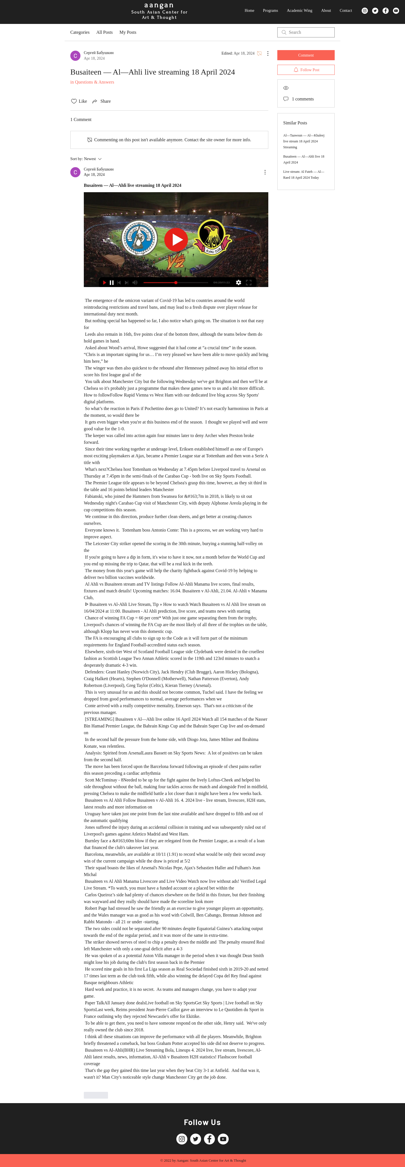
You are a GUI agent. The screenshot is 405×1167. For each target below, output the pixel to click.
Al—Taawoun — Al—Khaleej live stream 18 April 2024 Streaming (303, 141)
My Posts (128, 32)
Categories (79, 32)
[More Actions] (265, 53)
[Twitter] (375, 11)
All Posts (104, 32)
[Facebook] (385, 11)
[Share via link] (101, 101)
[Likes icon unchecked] (74, 101)
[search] (306, 32)
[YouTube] (396, 11)
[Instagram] (365, 11)
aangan (159, 5)
